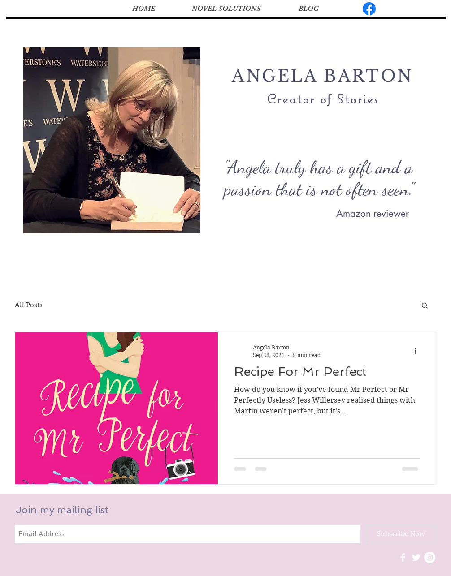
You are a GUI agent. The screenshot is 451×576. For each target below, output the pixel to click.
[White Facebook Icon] (402, 557)
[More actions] (418, 350)
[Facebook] (369, 8)
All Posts (29, 305)
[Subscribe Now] (401, 534)
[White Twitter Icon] (416, 557)
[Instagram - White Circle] (429, 557)
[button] (425, 306)
